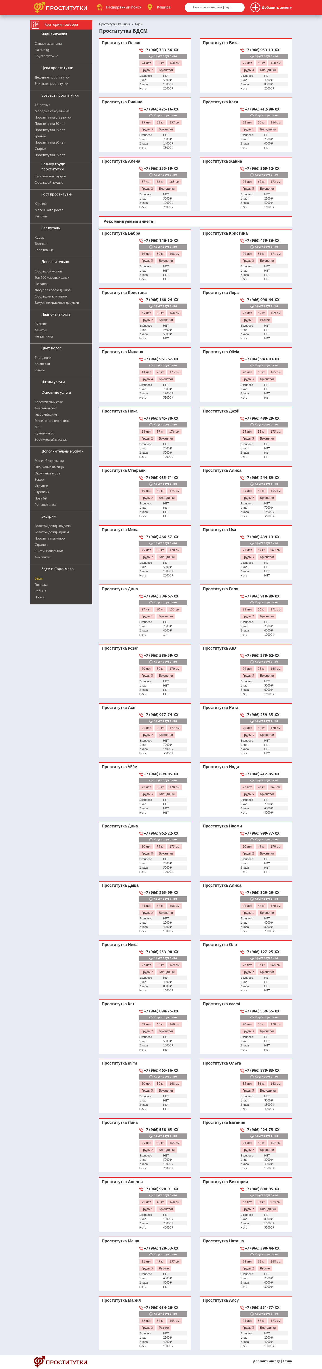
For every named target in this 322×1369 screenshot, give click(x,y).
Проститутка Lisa (219, 529)
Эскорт (40, 480)
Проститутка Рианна (122, 101)
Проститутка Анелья (122, 1181)
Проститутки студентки (53, 117)
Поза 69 (41, 498)
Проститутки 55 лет (50, 155)
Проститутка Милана (122, 351)
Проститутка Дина (120, 588)
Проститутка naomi (221, 1003)
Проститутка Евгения (224, 1122)
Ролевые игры (45, 505)
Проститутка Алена (121, 161)
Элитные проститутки (51, 84)
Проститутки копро (50, 538)
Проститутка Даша (120, 885)
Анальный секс (46, 408)
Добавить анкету (266, 1361)
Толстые (41, 244)
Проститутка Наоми (222, 826)
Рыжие (40, 370)
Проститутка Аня (220, 648)
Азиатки (41, 330)
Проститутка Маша (120, 1241)
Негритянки (44, 336)
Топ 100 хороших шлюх (52, 278)
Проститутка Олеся (121, 42)
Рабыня (40, 591)
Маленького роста (49, 210)
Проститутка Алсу (221, 1300)
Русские (41, 324)
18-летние (42, 105)
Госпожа (41, 585)
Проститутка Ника (120, 411)
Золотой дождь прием (52, 532)
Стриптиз (42, 492)
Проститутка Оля (220, 944)
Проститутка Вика (221, 42)
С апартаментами (48, 44)
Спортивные (44, 250)
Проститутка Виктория (225, 1181)
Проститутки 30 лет (50, 124)
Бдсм (38, 578)
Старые (40, 149)
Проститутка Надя (221, 766)
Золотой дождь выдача (53, 526)
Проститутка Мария (121, 1300)
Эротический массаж (51, 440)
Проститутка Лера (221, 292)
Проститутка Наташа (223, 1241)
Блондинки (43, 358)
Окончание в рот (47, 473)
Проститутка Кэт (118, 1003)
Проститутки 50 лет (50, 143)
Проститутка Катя (220, 101)
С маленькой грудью (50, 176)
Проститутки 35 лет (50, 130)
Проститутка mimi (119, 1063)
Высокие (41, 216)
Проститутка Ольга (222, 1063)
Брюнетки (42, 364)
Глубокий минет (47, 415)
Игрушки (41, 486)
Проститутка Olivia (221, 351)
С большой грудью (49, 183)
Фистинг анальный (49, 551)
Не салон (42, 284)
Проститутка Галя (220, 588)
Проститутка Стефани (124, 470)
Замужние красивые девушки (57, 303)
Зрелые (40, 136)
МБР (38, 427)
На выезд (42, 50)
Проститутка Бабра (121, 233)
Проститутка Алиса (222, 470)
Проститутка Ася (118, 707)
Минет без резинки (49, 461)
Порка (39, 597)
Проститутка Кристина (225, 233)
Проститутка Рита (220, 707)
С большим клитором (51, 296)
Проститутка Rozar (120, 648)
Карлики (41, 204)
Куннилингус (44, 433)
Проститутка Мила (120, 529)
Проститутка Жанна (222, 161)
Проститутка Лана (120, 1122)
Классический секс (49, 402)
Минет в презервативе (52, 421)
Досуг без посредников (53, 290)
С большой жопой (48, 271)
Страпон (41, 545)
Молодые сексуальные (52, 111)
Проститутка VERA (119, 766)
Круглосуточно (46, 56)
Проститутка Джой (221, 411)
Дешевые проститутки (52, 77)
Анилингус (43, 557)
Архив (287, 1361)
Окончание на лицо (49, 467)
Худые (39, 238)
